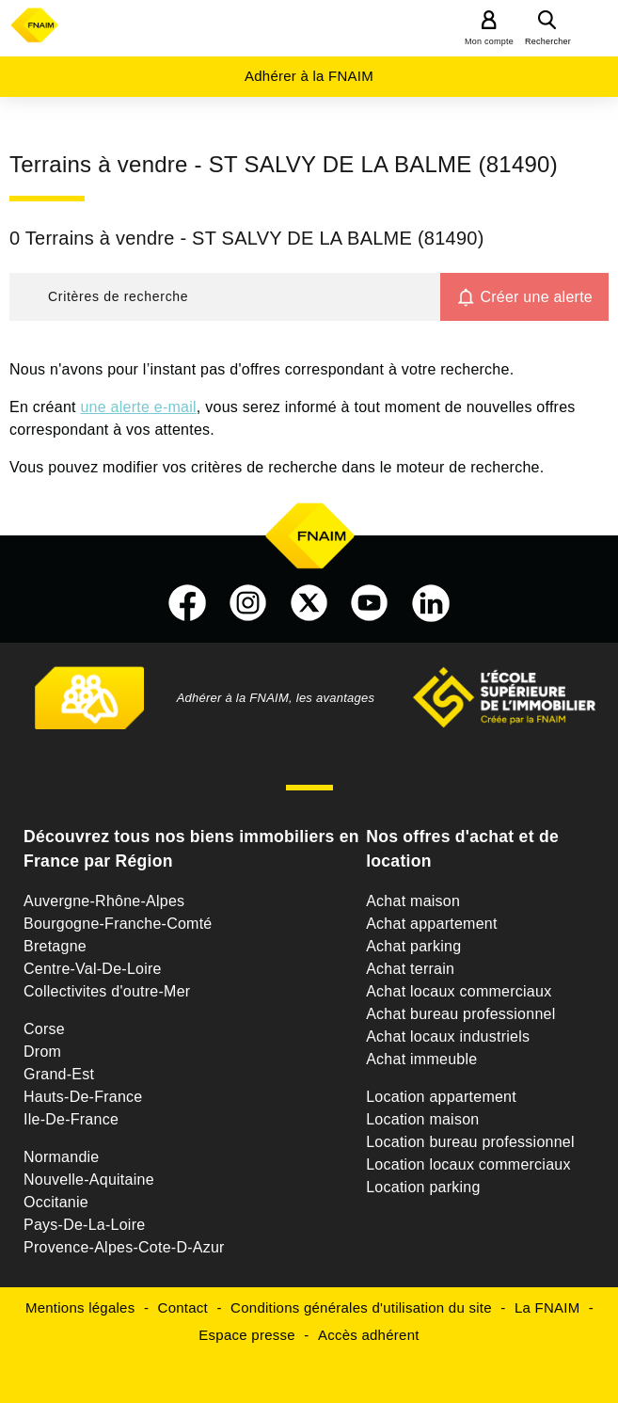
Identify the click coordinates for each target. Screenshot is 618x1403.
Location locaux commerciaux (468, 1164)
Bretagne (55, 946)
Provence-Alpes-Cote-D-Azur (124, 1247)
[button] (224, 297)
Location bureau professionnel (470, 1142)
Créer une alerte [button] (536, 297)
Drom (42, 1052)
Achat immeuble (421, 1059)
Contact (183, 1307)
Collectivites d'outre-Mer (107, 991)
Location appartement (441, 1097)
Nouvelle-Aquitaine (89, 1180)
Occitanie (56, 1202)
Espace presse (246, 1335)
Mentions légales (80, 1307)
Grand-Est (59, 1074)
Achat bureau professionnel (460, 1014)
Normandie (62, 1157)
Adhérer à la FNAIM (309, 76)
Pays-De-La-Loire (84, 1225)
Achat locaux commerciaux (458, 991)
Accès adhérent (369, 1335)
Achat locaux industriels (448, 1036)
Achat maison (413, 901)
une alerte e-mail (138, 407)
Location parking (423, 1187)
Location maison (422, 1119)
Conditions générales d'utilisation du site (361, 1307)
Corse (44, 1029)
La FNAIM (547, 1307)
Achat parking (413, 946)
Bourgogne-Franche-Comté (118, 924)
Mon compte (489, 41)
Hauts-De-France (83, 1097)
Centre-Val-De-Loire (93, 969)
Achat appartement (431, 924)
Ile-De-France (71, 1119)
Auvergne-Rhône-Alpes (104, 901)
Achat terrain (410, 969)
